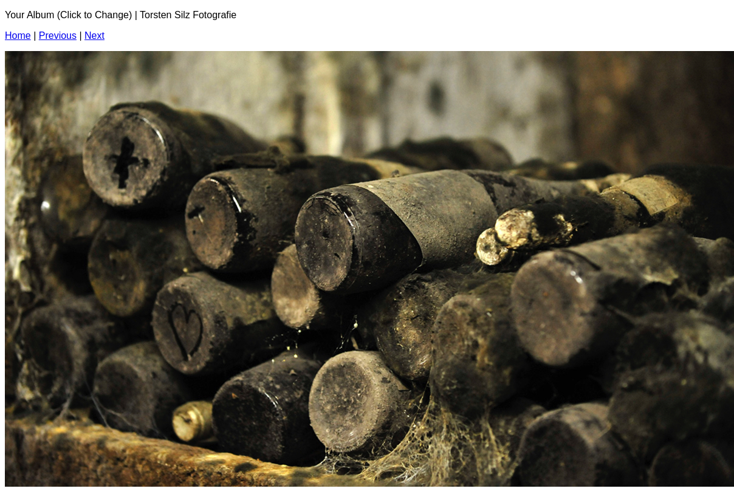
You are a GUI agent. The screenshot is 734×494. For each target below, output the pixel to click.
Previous (58, 35)
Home (18, 35)
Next (94, 35)
